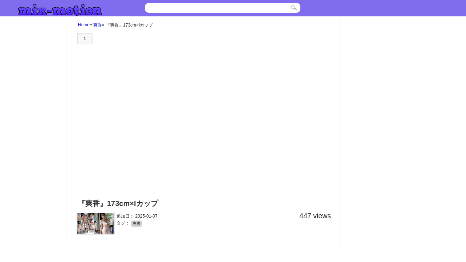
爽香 (97, 24)
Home (84, 24)
